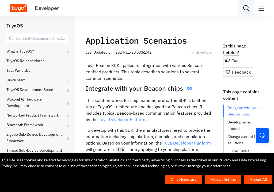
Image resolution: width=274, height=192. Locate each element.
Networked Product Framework (32, 115)
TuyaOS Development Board (29, 89)
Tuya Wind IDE (18, 70)
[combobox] (37, 38)
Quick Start (15, 80)
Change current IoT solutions (243, 139)
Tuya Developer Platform (123, 119)
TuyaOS (14, 26)
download (201, 52)
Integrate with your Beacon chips (243, 111)
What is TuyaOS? (20, 51)
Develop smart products (239, 125)
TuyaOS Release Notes (25, 60)
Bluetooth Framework (24, 124)
